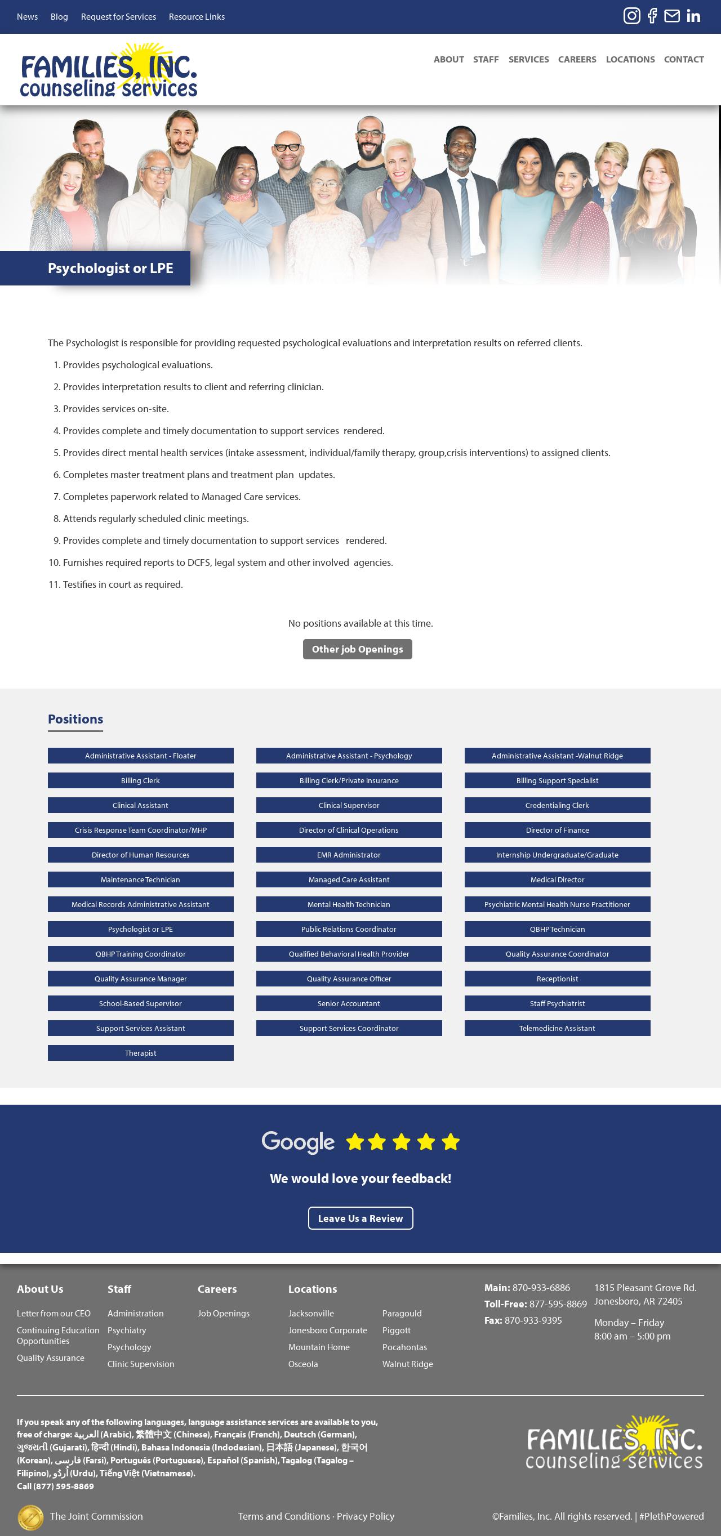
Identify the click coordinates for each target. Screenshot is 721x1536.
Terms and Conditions (284, 1503)
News (27, 16)
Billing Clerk (140, 766)
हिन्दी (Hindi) (114, 1434)
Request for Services (118, 16)
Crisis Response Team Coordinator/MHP (141, 816)
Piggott (396, 1317)
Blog (59, 16)
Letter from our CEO (54, 1301)
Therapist (141, 1039)
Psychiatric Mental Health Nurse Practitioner (557, 890)
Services (522, 60)
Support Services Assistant (140, 1014)
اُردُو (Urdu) (74, 1460)
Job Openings (224, 1301)
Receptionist (557, 964)
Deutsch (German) (319, 1422)
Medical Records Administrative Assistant (141, 890)
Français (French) (247, 1422)
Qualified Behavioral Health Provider (349, 940)
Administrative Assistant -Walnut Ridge (557, 741)
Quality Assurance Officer (349, 964)
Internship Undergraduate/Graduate (557, 841)
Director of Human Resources (141, 841)
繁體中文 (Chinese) (173, 1422)
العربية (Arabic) (103, 1422)
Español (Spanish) (242, 1447)
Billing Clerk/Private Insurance (349, 766)
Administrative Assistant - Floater (141, 741)
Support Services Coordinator (349, 1014)
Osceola (303, 1351)
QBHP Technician (557, 915)
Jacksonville (311, 1301)
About (439, 60)
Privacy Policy (365, 1503)
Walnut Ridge (407, 1351)
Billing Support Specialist (558, 766)
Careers (573, 60)
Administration (136, 1301)
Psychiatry (127, 1317)
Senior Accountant (349, 989)
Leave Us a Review (360, 1203)
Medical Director (558, 865)
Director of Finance (557, 816)
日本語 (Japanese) (301, 1434)
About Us (40, 1274)
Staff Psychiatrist (557, 989)
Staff (478, 60)
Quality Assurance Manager (141, 964)
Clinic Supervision (141, 1351)
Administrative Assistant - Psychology (349, 741)
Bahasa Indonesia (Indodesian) (201, 1434)
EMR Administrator (349, 841)
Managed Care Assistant (349, 865)
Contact (684, 60)
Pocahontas (404, 1334)
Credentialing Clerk (557, 791)
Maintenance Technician (140, 865)
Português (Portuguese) (156, 1447)
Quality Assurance (50, 1345)
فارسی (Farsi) (80, 1447)
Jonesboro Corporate (327, 1317)
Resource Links (197, 16)
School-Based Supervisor (140, 989)
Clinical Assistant (140, 791)
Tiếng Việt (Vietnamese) (146, 1460)
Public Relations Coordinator (349, 915)
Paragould (402, 1301)
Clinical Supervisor (349, 791)
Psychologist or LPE (140, 915)
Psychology (130, 1334)
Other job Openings (357, 634)
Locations (628, 60)
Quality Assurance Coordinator (557, 940)
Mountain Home (319, 1334)
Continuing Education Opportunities (58, 1323)
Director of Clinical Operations (349, 816)
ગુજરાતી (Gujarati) (52, 1434)
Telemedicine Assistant (557, 1014)
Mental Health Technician (349, 890)
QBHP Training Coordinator (141, 940)
